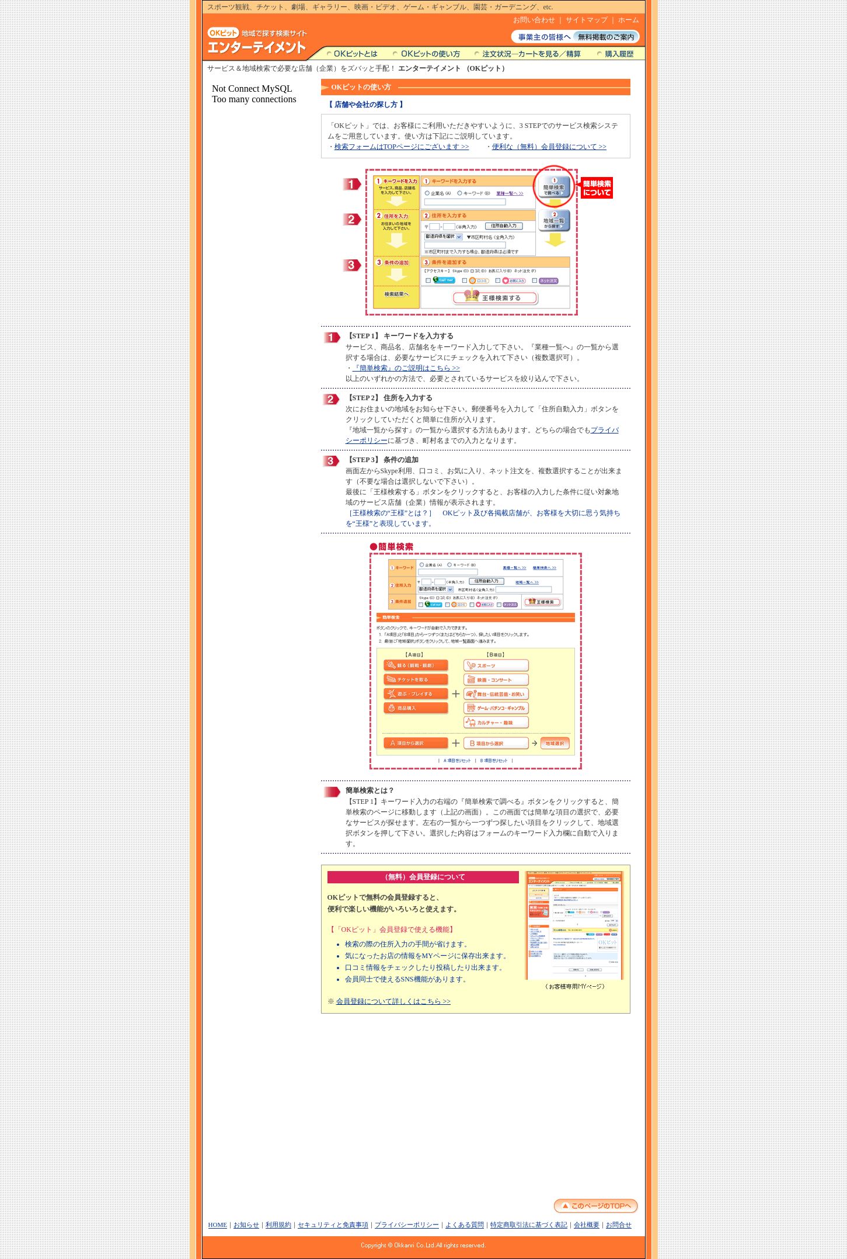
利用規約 (278, 1224)
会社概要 (586, 1224)
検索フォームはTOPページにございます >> (401, 147)
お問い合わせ (534, 20)
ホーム (628, 20)
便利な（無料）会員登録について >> (549, 147)
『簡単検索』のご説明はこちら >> (407, 368)
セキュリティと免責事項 (333, 1224)
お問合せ (619, 1224)
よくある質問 (464, 1224)
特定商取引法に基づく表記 (528, 1224)
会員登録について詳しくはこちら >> (393, 1001)
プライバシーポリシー (407, 1224)
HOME (217, 1224)
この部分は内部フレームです (256, 619)
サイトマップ (587, 20)
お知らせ (246, 1224)
